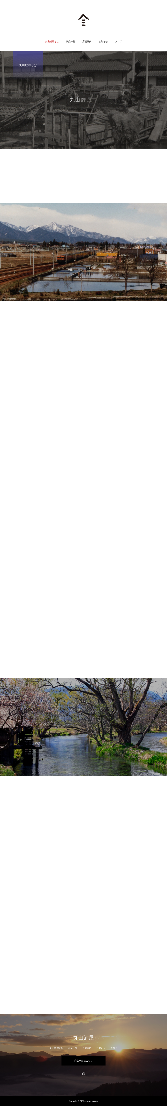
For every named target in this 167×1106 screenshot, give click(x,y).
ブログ (118, 41)
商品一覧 (70, 41)
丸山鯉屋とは (52, 41)
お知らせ (103, 41)
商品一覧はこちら (83, 1060)
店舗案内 (86, 41)
